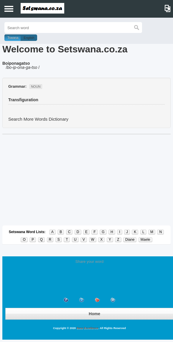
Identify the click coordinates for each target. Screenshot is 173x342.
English (29, 37)
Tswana (12, 37)
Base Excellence (87, 328)
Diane (129, 240)
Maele (145, 240)
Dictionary (58, 119)
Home (94, 313)
